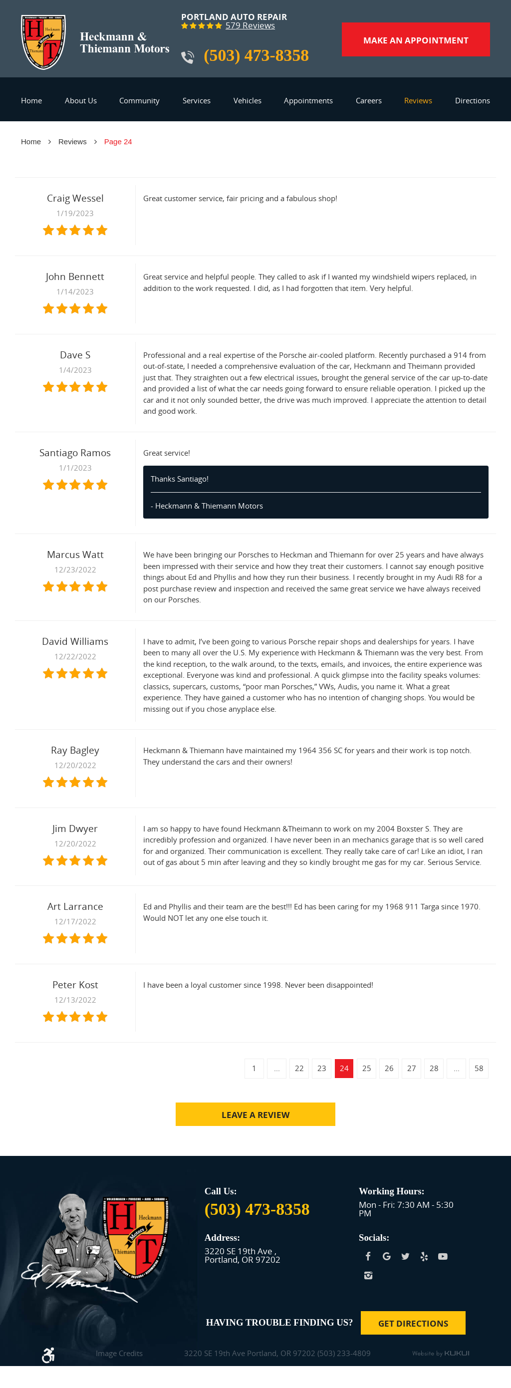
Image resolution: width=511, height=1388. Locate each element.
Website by (440, 1354)
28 (434, 1068)
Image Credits (119, 1354)
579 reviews (250, 25)
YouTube (443, 1256)
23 (321, 1068)
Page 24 (118, 141)
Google (387, 1256)
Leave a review (255, 1114)
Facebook (368, 1256)
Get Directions (413, 1323)
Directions (472, 100)
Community (139, 100)
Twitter (405, 1256)
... (277, 1068)
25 (366, 1068)
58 (479, 1068)
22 (299, 1068)
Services (197, 100)
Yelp (424, 1256)
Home (31, 100)
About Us (81, 100)
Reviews (418, 100)
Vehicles (247, 100)
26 (389, 1068)
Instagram (368, 1275)
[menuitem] (31, 104)
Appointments (308, 100)
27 (411, 1068)
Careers (369, 100)
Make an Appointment (416, 40)
